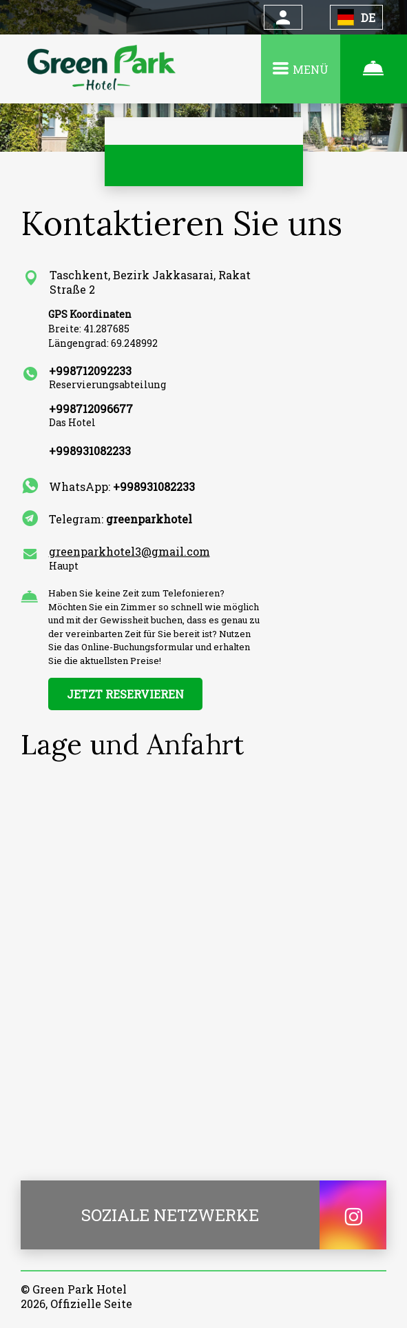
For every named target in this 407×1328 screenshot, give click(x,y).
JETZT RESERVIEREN (125, 694)
